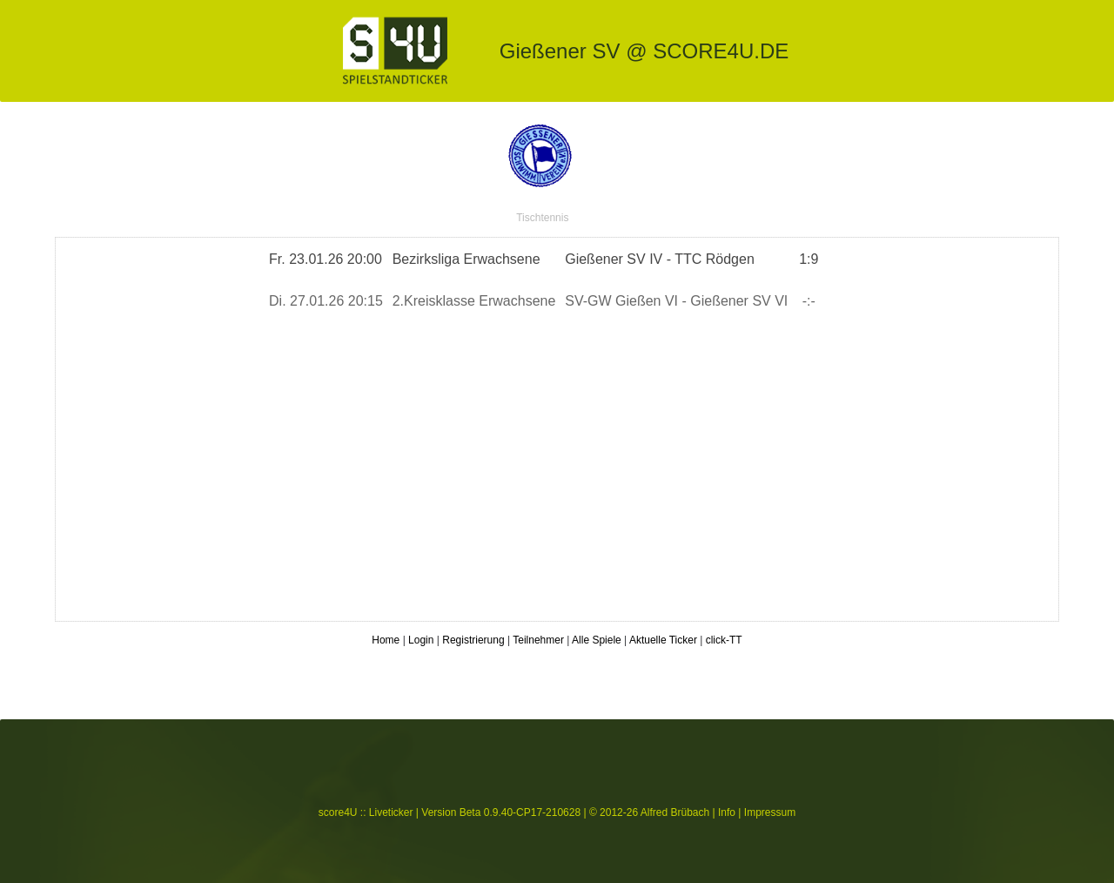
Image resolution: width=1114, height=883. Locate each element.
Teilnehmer (538, 640)
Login (420, 640)
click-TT (724, 640)
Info (726, 812)
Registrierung (473, 640)
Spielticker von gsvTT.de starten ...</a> (557, 429)
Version (438, 812)
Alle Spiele (596, 640)
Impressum (769, 812)
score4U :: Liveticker (366, 812)
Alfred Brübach (675, 812)
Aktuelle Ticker (663, 640)
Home (385, 640)
